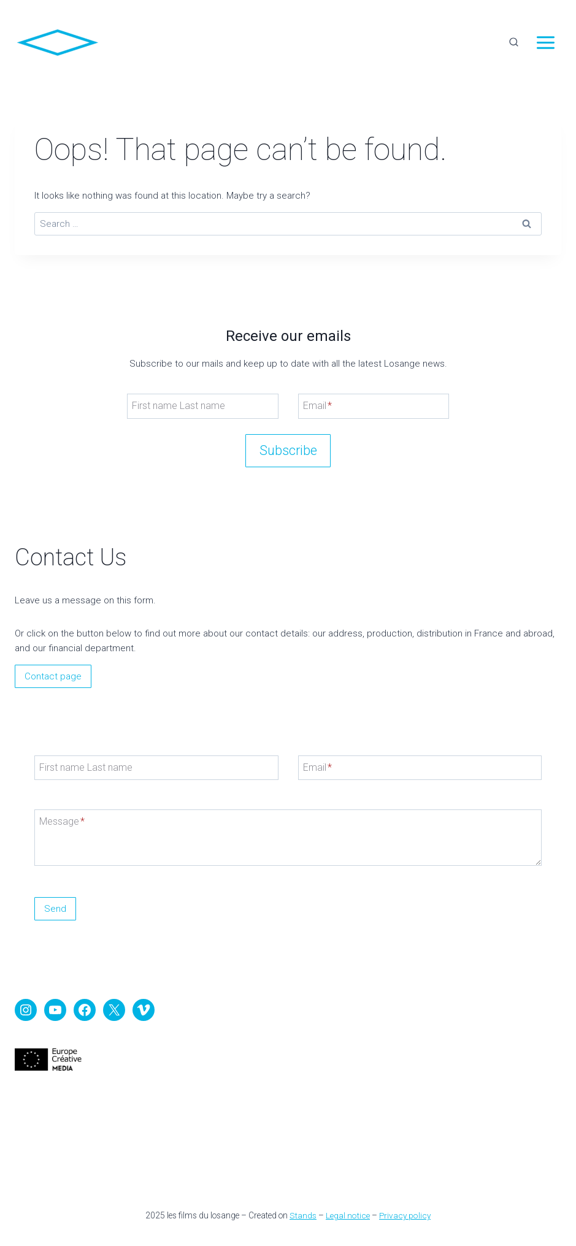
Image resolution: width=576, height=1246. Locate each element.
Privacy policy (403, 1215)
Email (317, 405)
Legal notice (347, 1215)
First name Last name (178, 405)
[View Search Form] (513, 43)
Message (62, 821)
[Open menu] (545, 43)
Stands (304, 1215)
